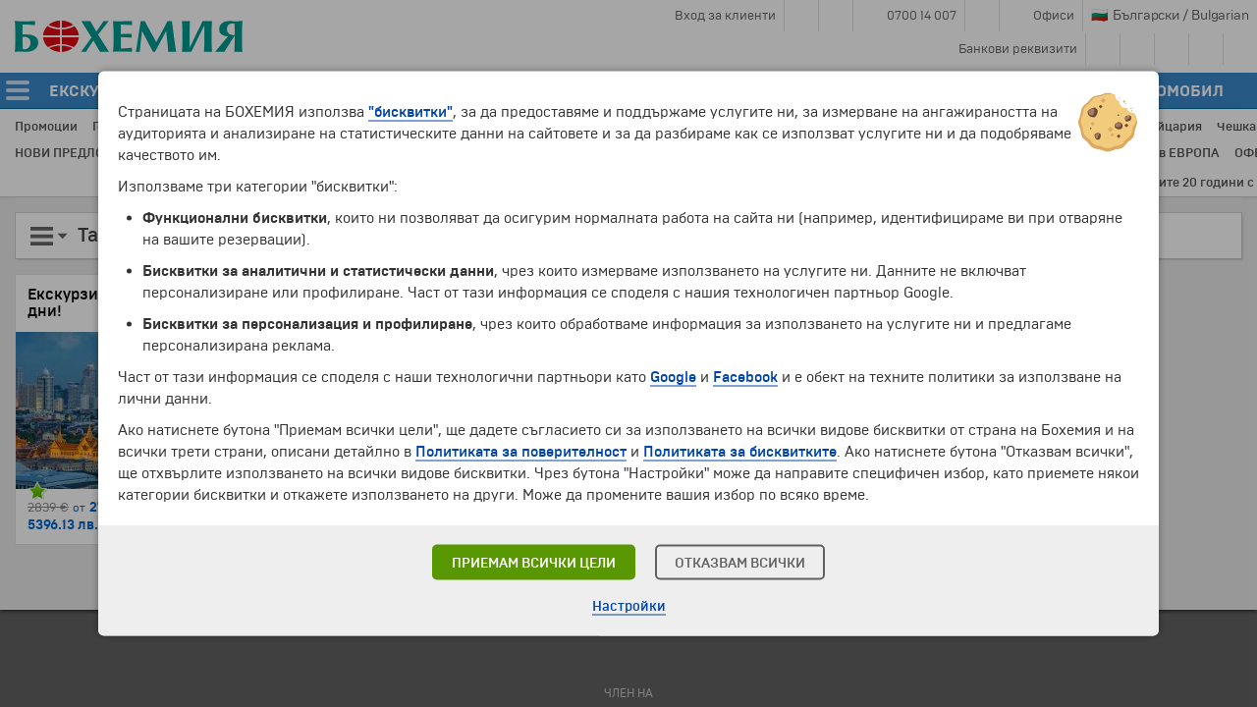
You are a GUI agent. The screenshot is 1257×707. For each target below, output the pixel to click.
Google (673, 377)
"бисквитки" (410, 112)
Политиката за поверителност (521, 452)
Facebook (745, 377)
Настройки (629, 606)
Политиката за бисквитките (740, 452)
